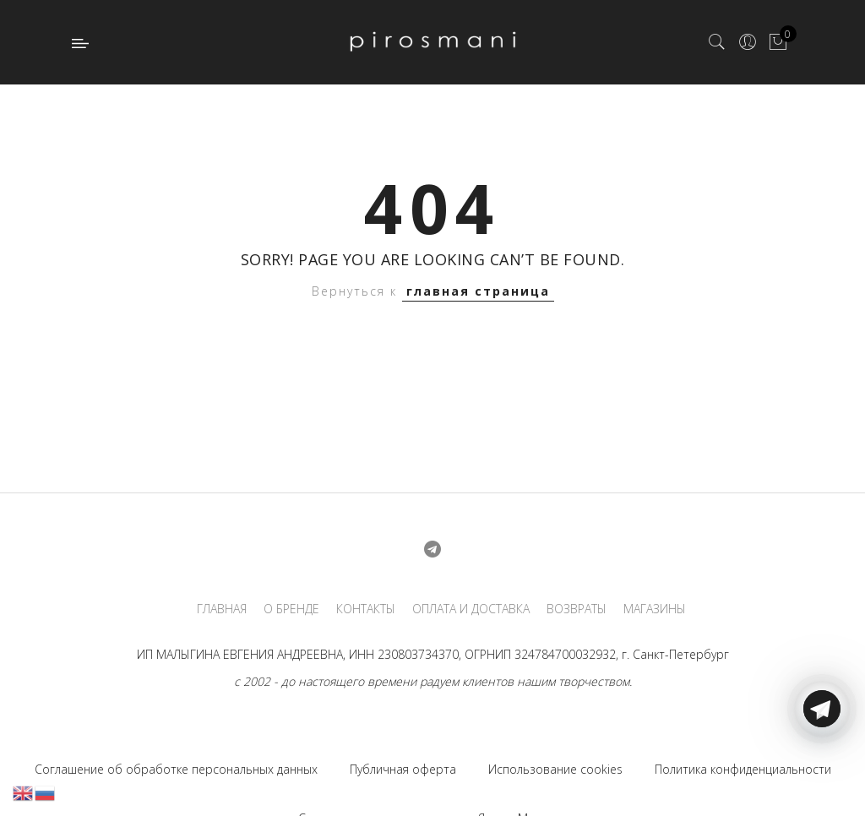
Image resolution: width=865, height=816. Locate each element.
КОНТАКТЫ (365, 609)
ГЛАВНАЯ (222, 609)
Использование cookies (555, 769)
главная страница (478, 291)
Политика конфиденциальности (743, 769)
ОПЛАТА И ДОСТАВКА (471, 609)
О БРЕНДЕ (291, 609)
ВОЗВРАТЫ (577, 609)
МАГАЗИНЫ (654, 609)
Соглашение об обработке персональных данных (176, 769)
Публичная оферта (403, 769)
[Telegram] (822, 776)
